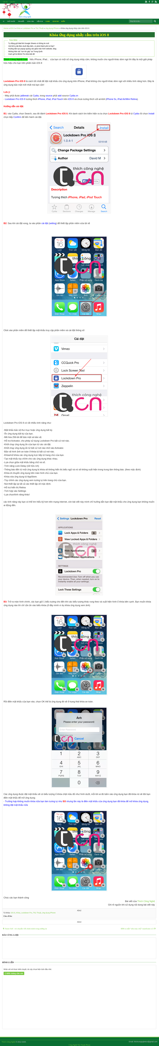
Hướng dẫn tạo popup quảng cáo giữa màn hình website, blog (32, 49)
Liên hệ (5, 1)
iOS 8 (13, 913)
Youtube (146, 2)
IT (3, 21)
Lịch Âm (12, 1)
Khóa (18, 913)
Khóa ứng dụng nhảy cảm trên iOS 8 (79, 35)
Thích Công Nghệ (146, 901)
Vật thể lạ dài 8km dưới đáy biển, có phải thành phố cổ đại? (31, 46)
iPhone (87, 1045)
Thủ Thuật (11, 21)
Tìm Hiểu (21, 21)
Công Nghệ (73, 1045)
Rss (155, 2)
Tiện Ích (40, 21)
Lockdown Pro (26, 913)
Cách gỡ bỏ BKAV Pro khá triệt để (21, 54)
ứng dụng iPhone (49, 913)
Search (155, 21)
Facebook (149, 2)
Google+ (152, 2)
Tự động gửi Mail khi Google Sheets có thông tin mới (28, 43)
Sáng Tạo (30, 21)
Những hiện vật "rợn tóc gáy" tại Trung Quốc (25, 51)
